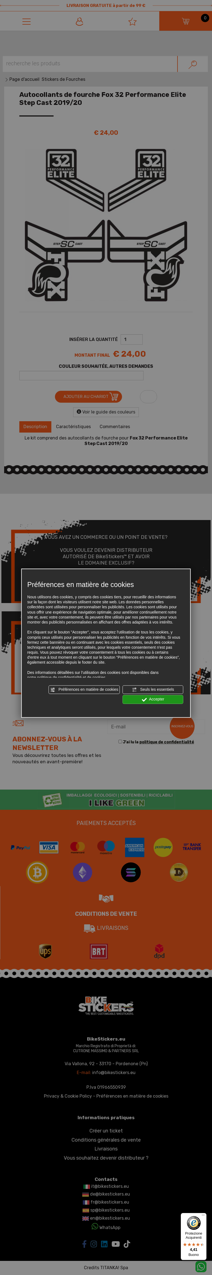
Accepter (153, 699)
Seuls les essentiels (153, 689)
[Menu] (203, 1216)
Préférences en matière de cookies (84, 689)
